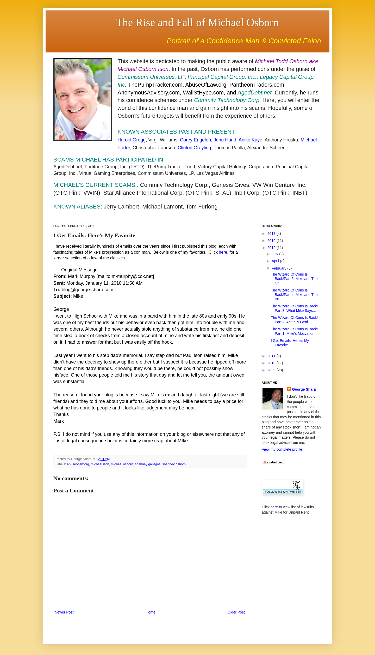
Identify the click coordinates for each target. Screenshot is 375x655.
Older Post (236, 612)
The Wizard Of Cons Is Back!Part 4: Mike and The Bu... (294, 294)
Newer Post (64, 612)
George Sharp (304, 389)
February (279, 268)
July (275, 254)
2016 (272, 241)
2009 (272, 370)
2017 (272, 233)
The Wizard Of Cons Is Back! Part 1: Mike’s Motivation (294, 331)
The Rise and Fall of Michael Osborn (197, 22)
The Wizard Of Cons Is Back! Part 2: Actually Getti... (294, 319)
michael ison (100, 464)
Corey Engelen (195, 139)
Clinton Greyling (194, 147)
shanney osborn (174, 464)
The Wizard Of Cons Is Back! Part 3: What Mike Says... (294, 308)
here (223, 252)
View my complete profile (282, 449)
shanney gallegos (147, 464)
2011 (272, 356)
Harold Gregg (131, 139)
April (276, 261)
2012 (272, 248)
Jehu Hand (225, 139)
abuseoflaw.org (78, 464)
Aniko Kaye (250, 139)
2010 (272, 363)
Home (150, 612)
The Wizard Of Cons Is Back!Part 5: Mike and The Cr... (294, 278)
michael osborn (122, 464)
